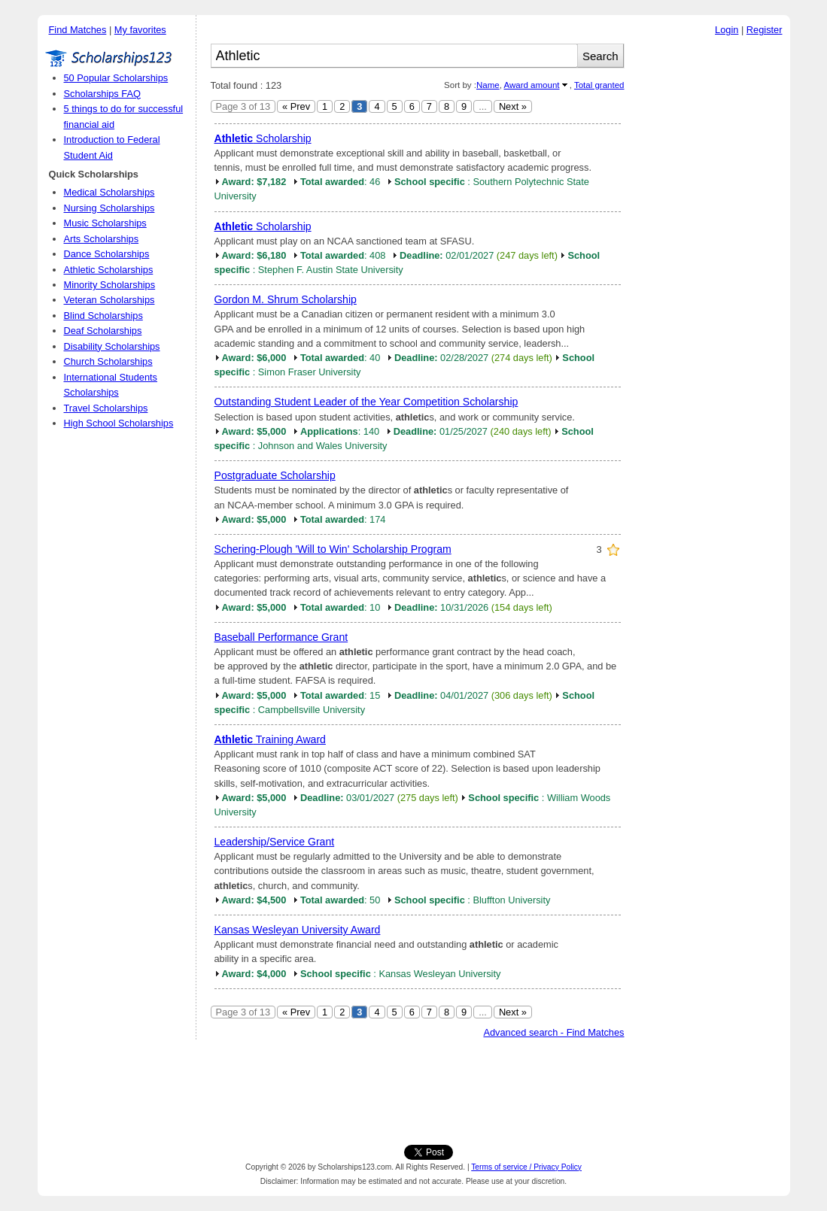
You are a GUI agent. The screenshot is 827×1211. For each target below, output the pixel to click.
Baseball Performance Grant (281, 637)
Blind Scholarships (103, 315)
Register (764, 29)
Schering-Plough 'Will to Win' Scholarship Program (333, 549)
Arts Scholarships (101, 238)
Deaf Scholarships (103, 330)
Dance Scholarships (107, 254)
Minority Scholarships (110, 284)
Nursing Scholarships (109, 208)
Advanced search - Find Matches (553, 1032)
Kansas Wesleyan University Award (297, 930)
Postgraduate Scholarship (275, 475)
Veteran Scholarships (109, 299)
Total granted (599, 85)
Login (726, 29)
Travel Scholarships (106, 408)
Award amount (531, 85)
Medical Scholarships (109, 192)
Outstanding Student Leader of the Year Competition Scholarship (366, 402)
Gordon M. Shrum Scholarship (285, 299)
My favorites (140, 29)
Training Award (270, 739)
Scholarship (263, 138)
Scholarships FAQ (102, 93)
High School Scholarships (119, 423)
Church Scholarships (108, 361)
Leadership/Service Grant (274, 842)
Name (488, 85)
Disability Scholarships (112, 346)
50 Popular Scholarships (116, 77)
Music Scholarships (105, 223)
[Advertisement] (711, 270)
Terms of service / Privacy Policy (526, 1167)
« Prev (296, 106)
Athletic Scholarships (109, 269)
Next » (513, 106)
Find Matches (78, 29)
